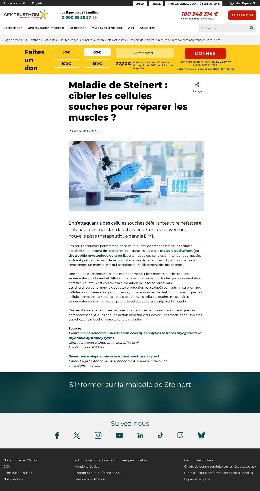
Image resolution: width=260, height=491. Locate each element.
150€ (97, 63)
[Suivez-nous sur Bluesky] (201, 438)
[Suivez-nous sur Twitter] (76, 438)
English (37, 3)
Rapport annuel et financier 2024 (98, 473)
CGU (7, 466)
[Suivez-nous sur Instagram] (98, 438)
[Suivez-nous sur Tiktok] (160, 437)
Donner (205, 53)
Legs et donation (208, 68)
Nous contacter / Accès (20, 460)
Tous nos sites (14, 3)
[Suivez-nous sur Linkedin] (140, 438)
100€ (66, 63)
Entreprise (227, 68)
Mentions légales (86, 466)
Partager (198, 86)
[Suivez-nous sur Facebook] (57, 438)
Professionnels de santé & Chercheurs (194, 4)
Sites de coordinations (90, 479)
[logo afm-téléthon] (26, 18)
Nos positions (13, 479)
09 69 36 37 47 (221, 61)
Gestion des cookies (198, 460)
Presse (156, 4)
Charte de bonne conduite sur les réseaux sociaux (220, 466)
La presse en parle (197, 479)
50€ (66, 52)
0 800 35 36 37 (76, 17)
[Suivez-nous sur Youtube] (119, 437)
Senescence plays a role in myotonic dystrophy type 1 (114, 356)
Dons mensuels (186, 68)
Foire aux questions (18, 473)
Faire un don (242, 15)
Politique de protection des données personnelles (110, 460)
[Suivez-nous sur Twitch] (180, 437)
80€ (97, 52)
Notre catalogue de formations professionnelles (218, 473)
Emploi (140, 4)
